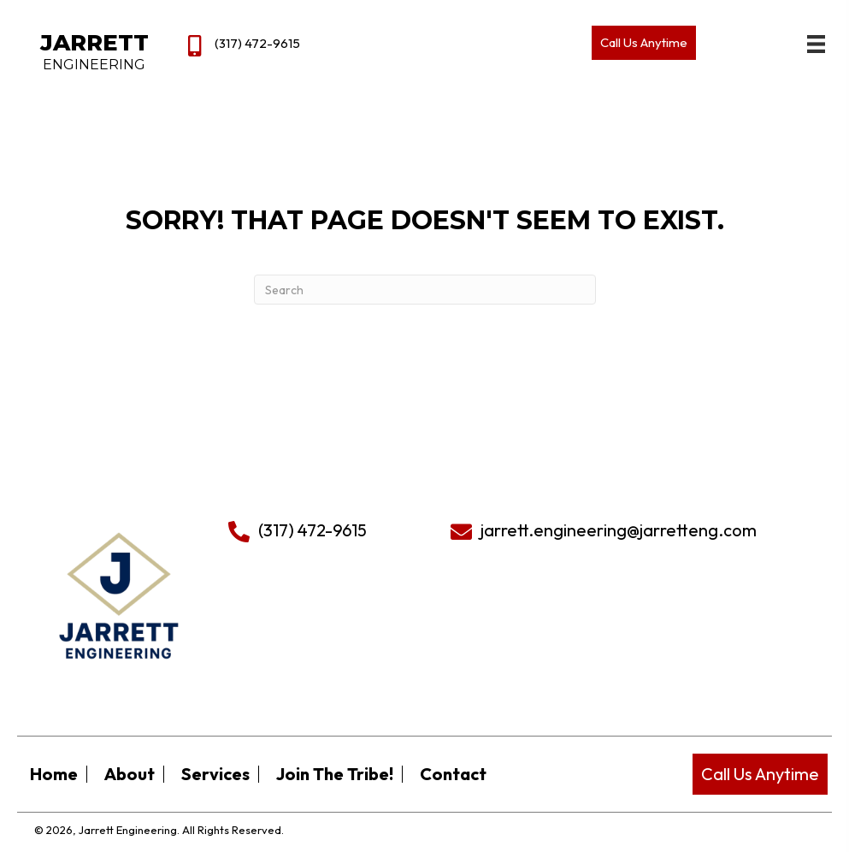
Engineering (94, 64)
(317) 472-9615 (257, 43)
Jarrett (94, 42)
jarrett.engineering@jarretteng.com (619, 530)
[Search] (425, 290)
